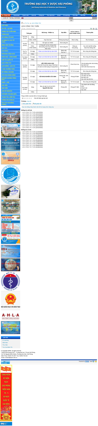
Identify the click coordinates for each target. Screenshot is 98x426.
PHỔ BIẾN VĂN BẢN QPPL (9, 94)
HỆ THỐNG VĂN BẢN (11, 72)
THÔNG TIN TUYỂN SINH (11, 31)
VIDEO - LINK (11, 82)
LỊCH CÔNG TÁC (11, 63)
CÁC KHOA (11, 51)
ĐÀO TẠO (11, 48)
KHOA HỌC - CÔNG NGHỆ (11, 57)
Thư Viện (5, 345)
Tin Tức (27, 23)
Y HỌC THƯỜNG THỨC (8, 69)
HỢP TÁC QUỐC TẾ (11, 60)
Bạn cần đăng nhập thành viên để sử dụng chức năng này (38, 107)
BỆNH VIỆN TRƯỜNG (11, 45)
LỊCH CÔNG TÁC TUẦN (28, 112)
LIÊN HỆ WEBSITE (7, 91)
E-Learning (6, 340)
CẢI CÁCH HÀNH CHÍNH (8, 75)
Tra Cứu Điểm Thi (7, 347)
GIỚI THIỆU (11, 25)
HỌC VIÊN (11, 85)
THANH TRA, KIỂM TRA (8, 97)
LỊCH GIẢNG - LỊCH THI (11, 66)
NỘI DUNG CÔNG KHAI (8, 54)
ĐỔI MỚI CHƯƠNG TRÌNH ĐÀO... (9, 78)
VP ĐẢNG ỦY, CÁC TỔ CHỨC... (11, 41)
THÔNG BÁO (11, 34)
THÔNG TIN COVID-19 (8, 100)
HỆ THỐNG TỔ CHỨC (11, 37)
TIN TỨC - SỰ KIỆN (11, 28)
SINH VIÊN (11, 88)
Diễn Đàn (5, 342)
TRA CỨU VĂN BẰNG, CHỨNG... (11, 103)
